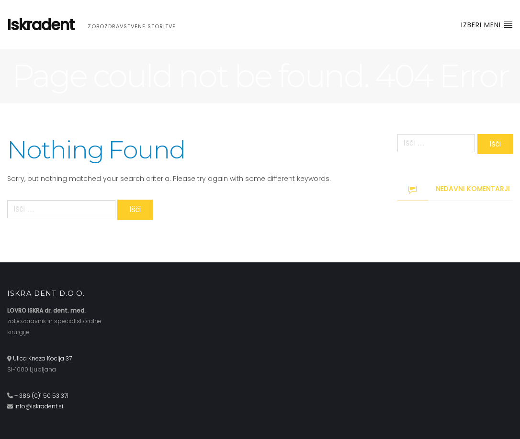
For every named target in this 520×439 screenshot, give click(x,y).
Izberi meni (487, 25)
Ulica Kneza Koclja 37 (42, 358)
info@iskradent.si (38, 406)
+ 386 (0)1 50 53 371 (41, 396)
